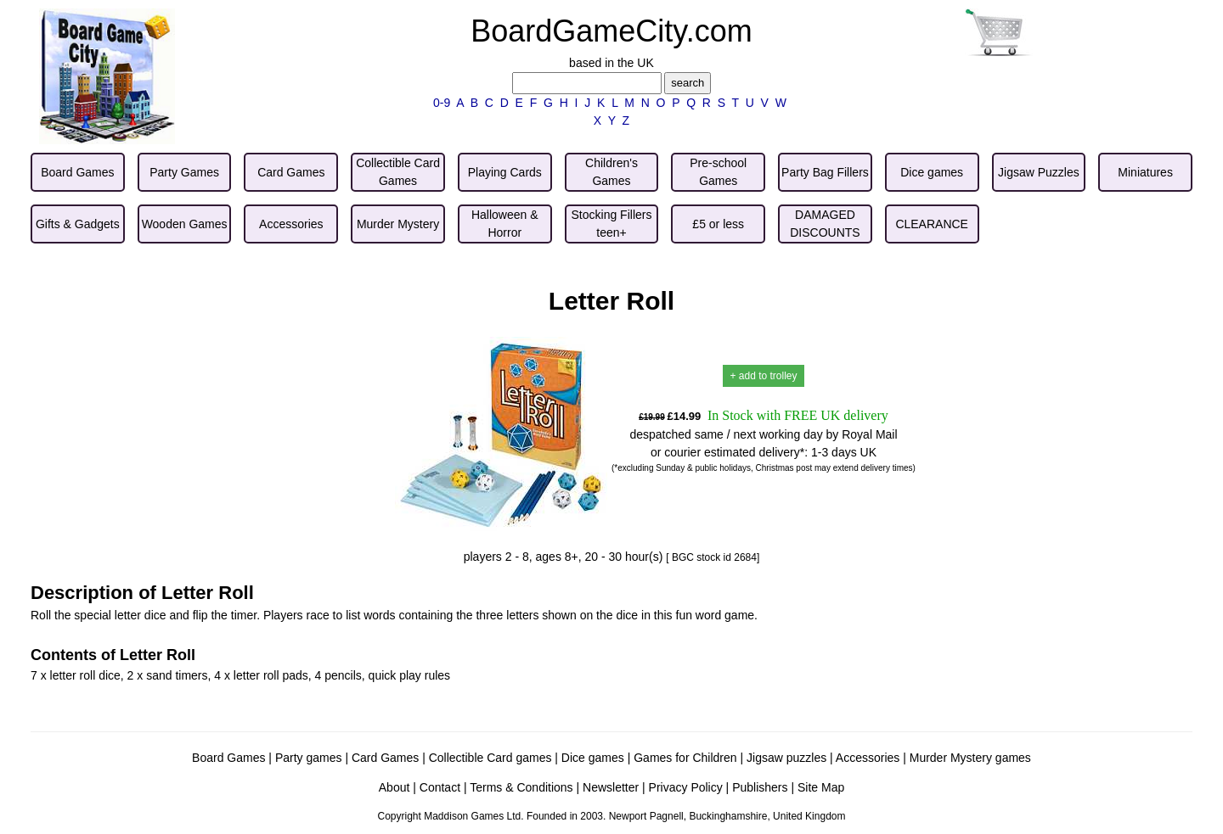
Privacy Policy (686, 787)
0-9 (441, 102)
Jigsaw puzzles (786, 757)
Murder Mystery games (970, 757)
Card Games (385, 757)
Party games (308, 757)
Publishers (759, 787)
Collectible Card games (490, 757)
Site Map (820, 787)
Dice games (592, 757)
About (394, 787)
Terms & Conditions (521, 787)
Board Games (228, 757)
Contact (440, 787)
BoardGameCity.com (611, 31)
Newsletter (611, 787)
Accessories (867, 757)
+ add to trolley (763, 376)
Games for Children (685, 757)
